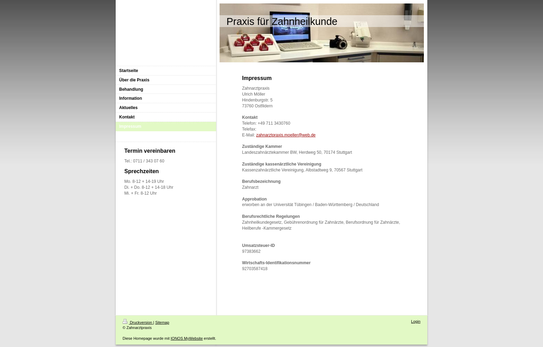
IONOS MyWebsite (187, 338)
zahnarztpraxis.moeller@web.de (286, 135)
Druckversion (138, 322)
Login (415, 321)
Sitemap (162, 322)
